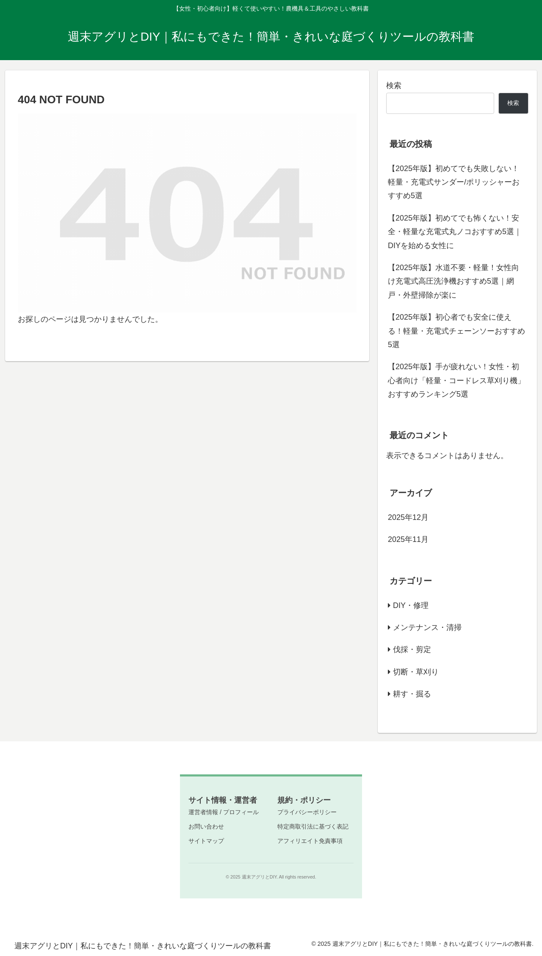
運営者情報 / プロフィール (223, 812)
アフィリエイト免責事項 (310, 840)
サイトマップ (206, 840)
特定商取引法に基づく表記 (312, 826)
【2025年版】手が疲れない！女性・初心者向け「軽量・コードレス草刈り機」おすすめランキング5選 (456, 380)
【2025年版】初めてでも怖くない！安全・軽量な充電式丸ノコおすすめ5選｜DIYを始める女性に (455, 232)
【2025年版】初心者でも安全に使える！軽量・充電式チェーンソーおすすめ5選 (456, 331)
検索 (393, 85)
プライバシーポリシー (307, 812)
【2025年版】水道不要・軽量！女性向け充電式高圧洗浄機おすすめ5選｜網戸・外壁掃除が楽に (453, 281)
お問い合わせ (206, 826)
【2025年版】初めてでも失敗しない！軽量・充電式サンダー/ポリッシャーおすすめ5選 (454, 182)
